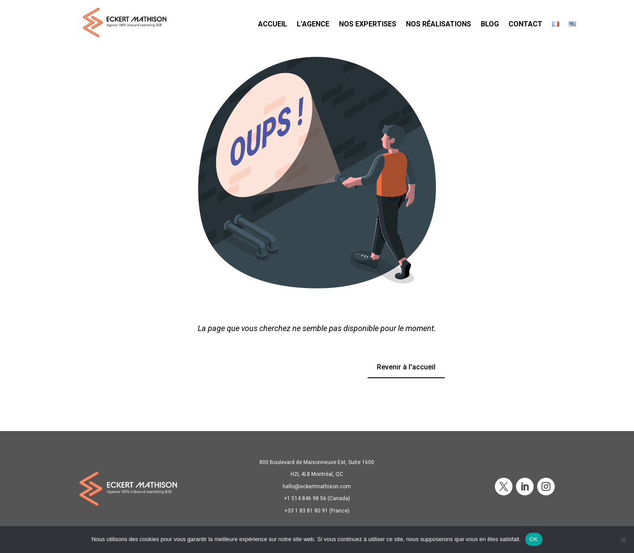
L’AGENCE (313, 24)
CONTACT (525, 24)
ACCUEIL (272, 24)
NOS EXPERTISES (367, 24)
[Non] (623, 539)
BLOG (490, 24)
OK (534, 539)
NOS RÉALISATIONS (438, 24)
